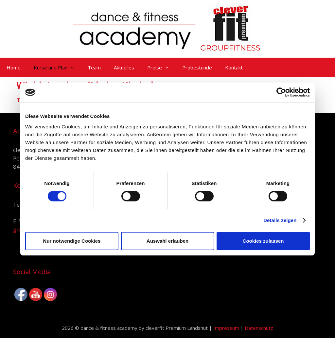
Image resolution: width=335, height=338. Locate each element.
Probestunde (197, 67)
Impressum (226, 328)
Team (94, 67)
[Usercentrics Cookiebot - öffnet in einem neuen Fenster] (281, 92)
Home (14, 67)
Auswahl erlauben (167, 241)
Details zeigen (279, 220)
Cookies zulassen (263, 241)
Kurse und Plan (57, 67)
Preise (161, 67)
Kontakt (234, 67)
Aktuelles (124, 67)
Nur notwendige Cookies (72, 241)
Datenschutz (259, 328)
